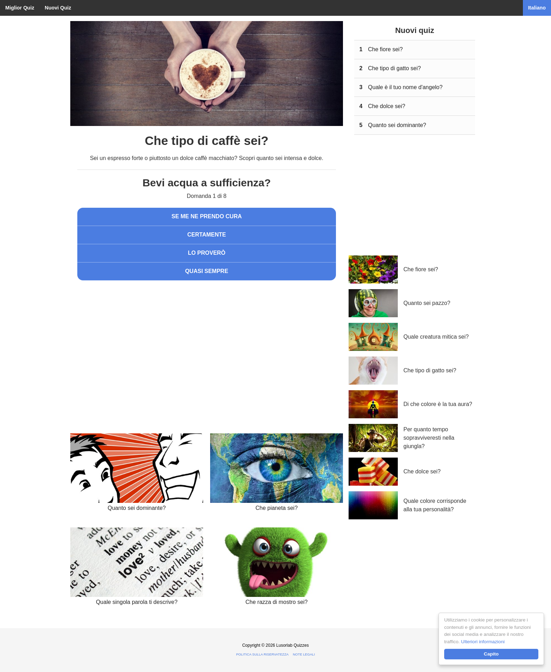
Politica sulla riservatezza (262, 654)
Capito (491, 654)
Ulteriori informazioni (483, 641)
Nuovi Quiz (58, 8)
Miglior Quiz (19, 8)
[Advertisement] (206, 343)
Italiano (537, 8)
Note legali (304, 654)
